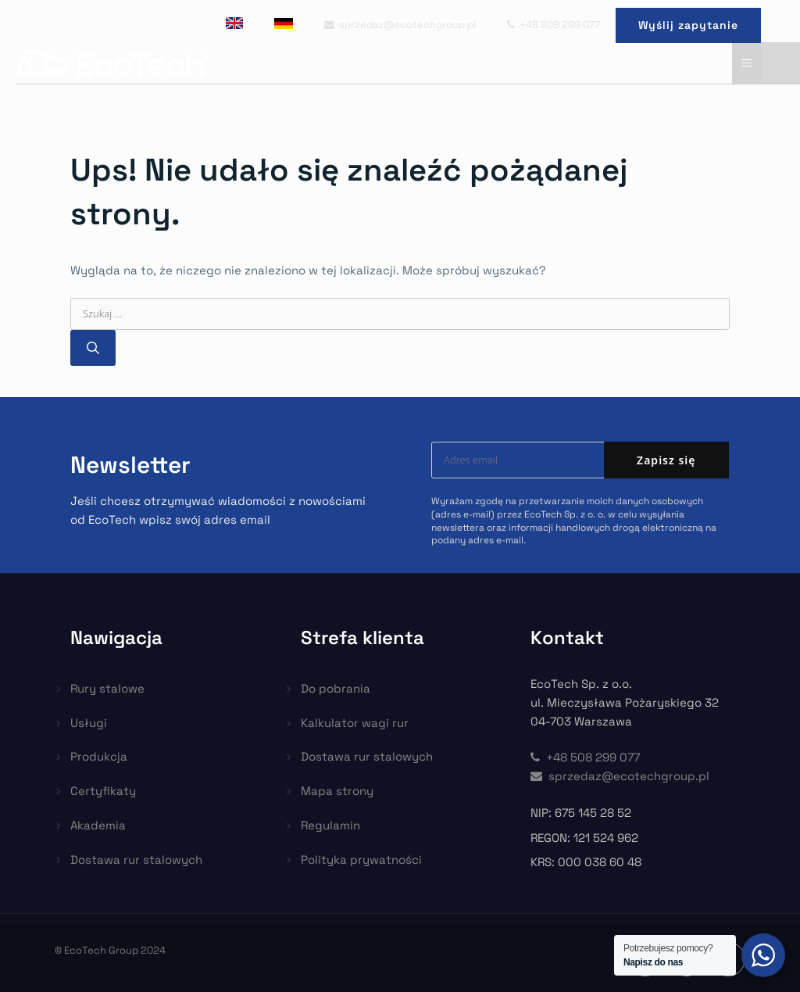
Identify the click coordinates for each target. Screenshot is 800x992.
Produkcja (98, 756)
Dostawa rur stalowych (136, 859)
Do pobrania (335, 688)
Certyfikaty (103, 790)
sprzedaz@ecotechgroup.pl (400, 24)
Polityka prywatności (361, 859)
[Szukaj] (93, 348)
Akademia (98, 825)
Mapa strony (337, 790)
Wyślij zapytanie (688, 25)
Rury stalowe (107, 688)
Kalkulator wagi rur (355, 722)
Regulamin (330, 825)
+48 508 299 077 (553, 24)
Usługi (88, 722)
